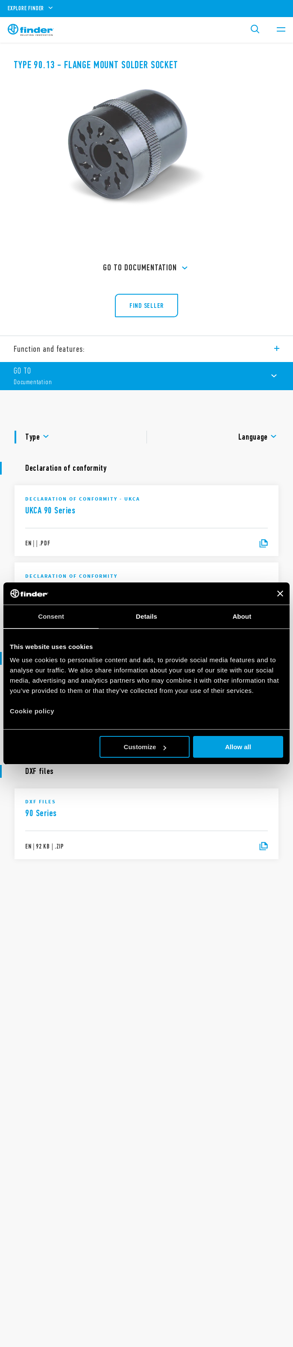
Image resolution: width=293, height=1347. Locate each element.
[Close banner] (280, 594)
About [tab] (241, 616)
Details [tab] (146, 616)
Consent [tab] (51, 616)
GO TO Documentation (146, 268)
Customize (145, 746)
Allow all (238, 746)
